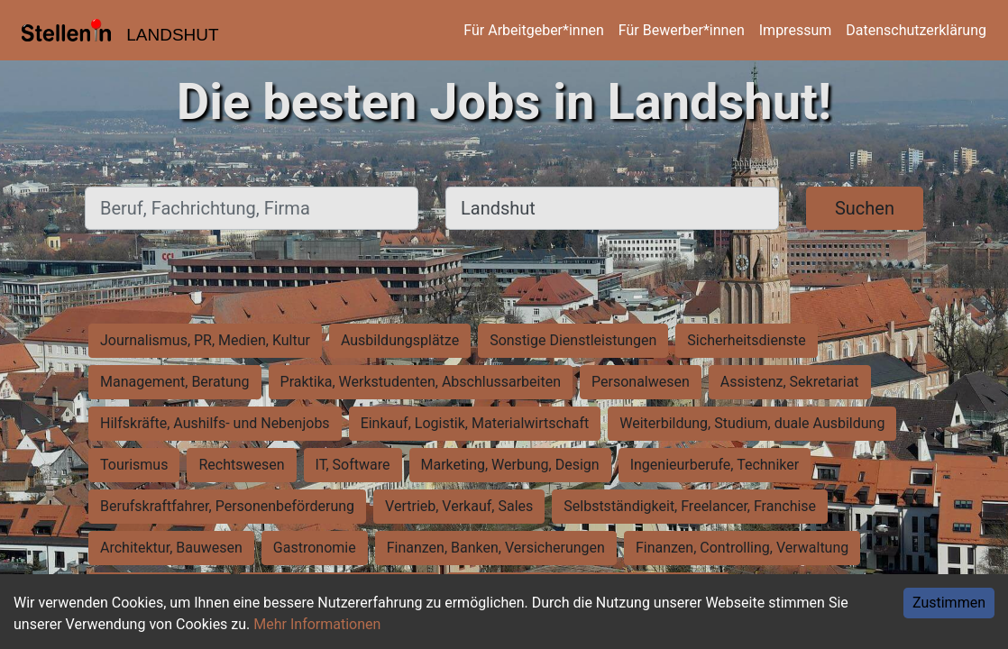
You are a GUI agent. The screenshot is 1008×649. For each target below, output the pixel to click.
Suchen (864, 208)
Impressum (795, 30)
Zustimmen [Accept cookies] (948, 602)
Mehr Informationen (316, 624)
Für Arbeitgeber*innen (533, 30)
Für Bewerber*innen (682, 30)
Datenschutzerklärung (916, 30)
